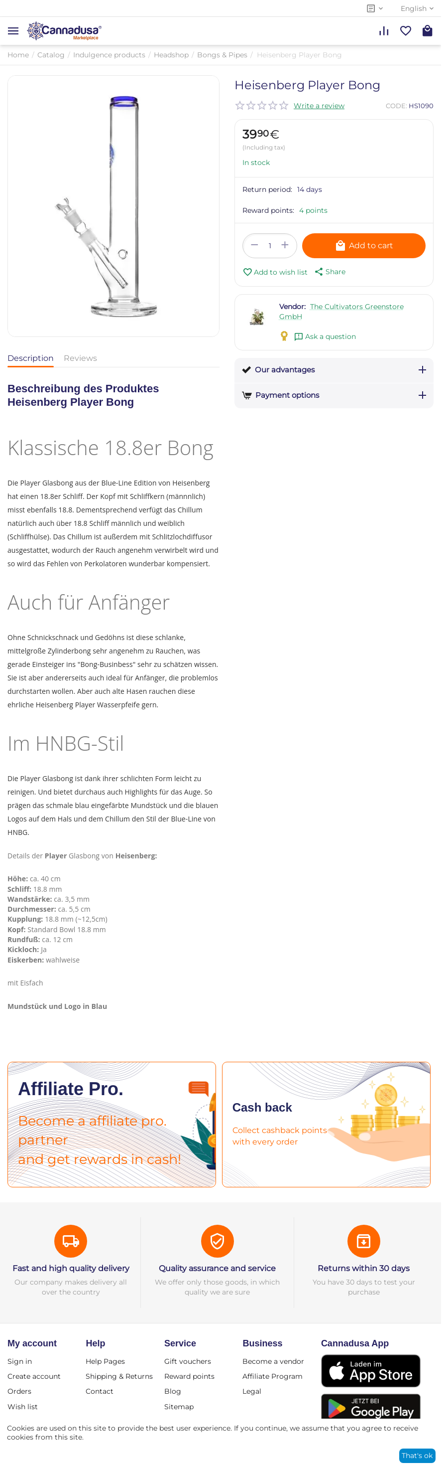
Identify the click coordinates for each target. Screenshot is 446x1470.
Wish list (22, 1406)
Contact (99, 1391)
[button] (329, 272)
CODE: (396, 106)
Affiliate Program (272, 1376)
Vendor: (292, 306)
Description (30, 358)
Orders (19, 1391)
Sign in (19, 1361)
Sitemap (179, 1406)
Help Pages (105, 1361)
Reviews (80, 358)
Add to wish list (275, 272)
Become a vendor (273, 1361)
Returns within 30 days (364, 1268)
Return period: (267, 189)
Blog (172, 1391)
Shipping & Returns (119, 1376)
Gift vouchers (187, 1361)
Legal (251, 1391)
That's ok (417, 1455)
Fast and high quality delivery (70, 1268)
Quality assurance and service (217, 1268)
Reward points (189, 1376)
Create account (34, 1376)
